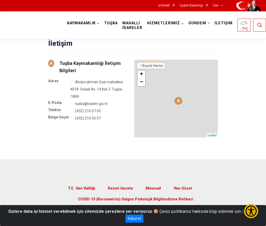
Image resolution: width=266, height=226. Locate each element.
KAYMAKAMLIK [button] (81, 23)
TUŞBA (111, 23)
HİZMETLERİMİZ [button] (163, 23)
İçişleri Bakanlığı (191, 5)
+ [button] (141, 74)
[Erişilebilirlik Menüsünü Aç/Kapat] (251, 211)
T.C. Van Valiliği (81, 188)
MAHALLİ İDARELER (132, 25)
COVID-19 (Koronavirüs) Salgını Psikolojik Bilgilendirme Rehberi (135, 199)
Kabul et (134, 218)
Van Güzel (183, 188)
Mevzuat (153, 188)
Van (216, 5)
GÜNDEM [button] (197, 23)
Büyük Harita (152, 66)
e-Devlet (164, 5)
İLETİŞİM (224, 23)
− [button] (141, 82)
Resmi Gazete (120, 188)
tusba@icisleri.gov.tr (91, 104)
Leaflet (212, 135)
